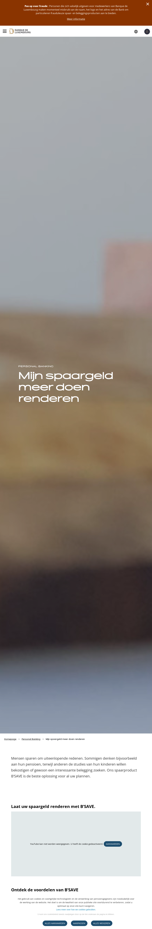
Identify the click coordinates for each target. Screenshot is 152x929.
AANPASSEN (79, 923)
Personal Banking (31, 739)
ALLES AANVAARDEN (55, 923)
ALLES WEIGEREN (101, 923)
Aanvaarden (113, 844)
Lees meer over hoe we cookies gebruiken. (76, 909)
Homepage (10, 739)
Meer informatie (76, 19)
